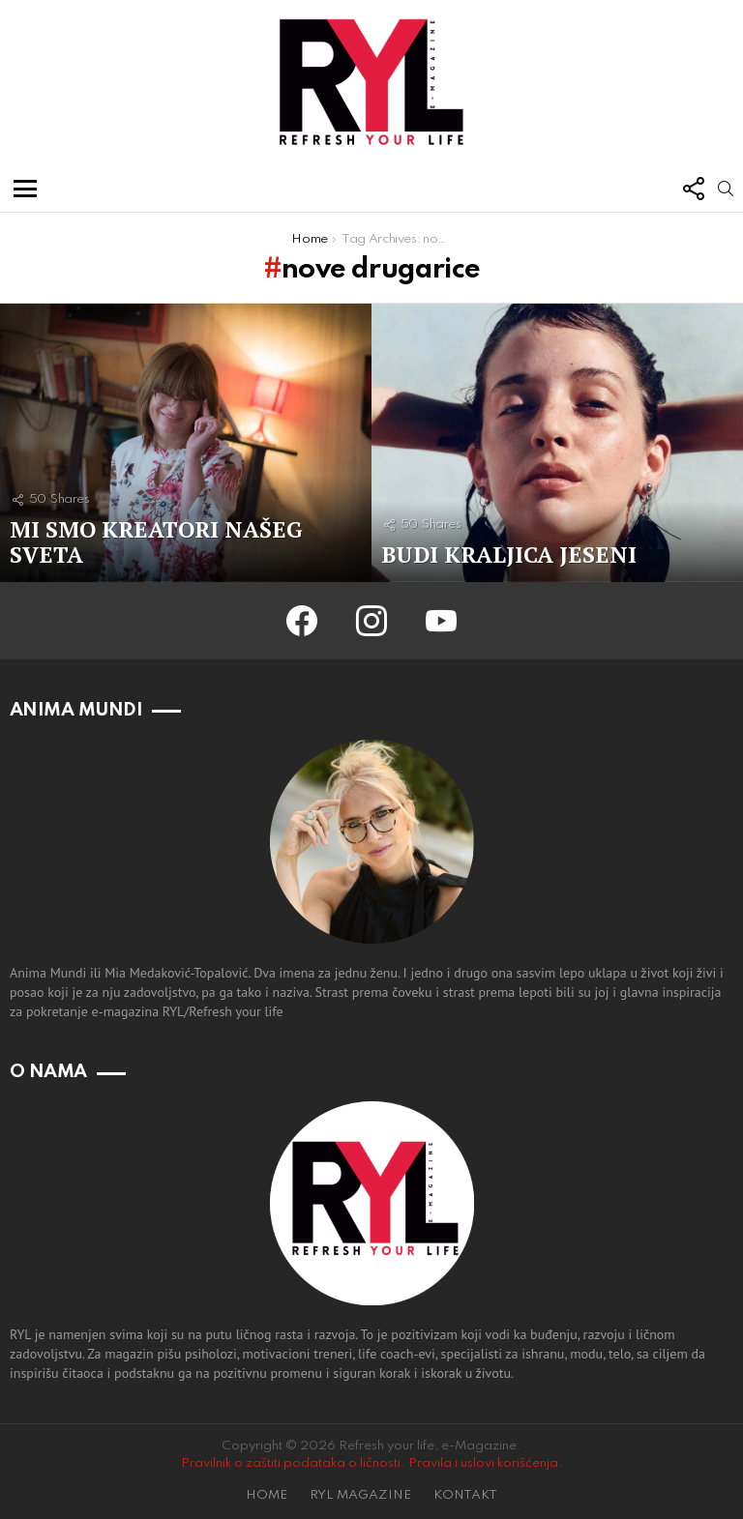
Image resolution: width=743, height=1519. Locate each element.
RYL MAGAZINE (360, 1495)
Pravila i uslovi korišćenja (483, 1463)
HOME (266, 1495)
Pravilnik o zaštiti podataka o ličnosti (291, 1463)
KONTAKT (465, 1495)
